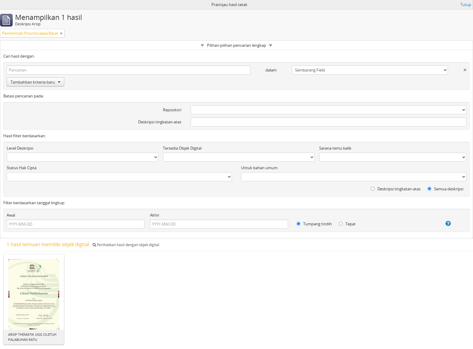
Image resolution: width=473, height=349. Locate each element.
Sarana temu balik (335, 148)
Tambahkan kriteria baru (35, 82)
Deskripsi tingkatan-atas (159, 122)
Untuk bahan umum (259, 167)
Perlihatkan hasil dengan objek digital (126, 244)
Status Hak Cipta (22, 167)
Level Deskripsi (20, 148)
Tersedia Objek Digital (182, 148)
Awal (11, 215)
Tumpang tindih (314, 224)
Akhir (154, 215)
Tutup (465, 4)
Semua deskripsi (445, 189)
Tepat (347, 224)
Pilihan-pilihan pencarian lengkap (236, 45)
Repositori (172, 110)
